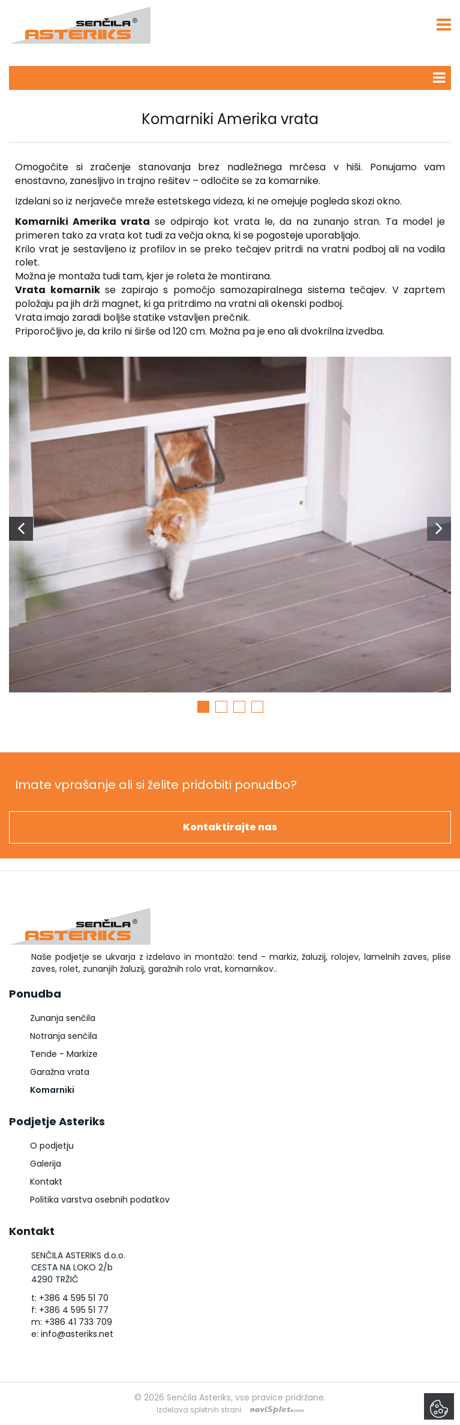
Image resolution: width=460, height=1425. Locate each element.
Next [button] (439, 529)
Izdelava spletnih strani (199, 1410)
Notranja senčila (63, 1036)
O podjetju (52, 1146)
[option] (230, 529)
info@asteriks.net (77, 1334)
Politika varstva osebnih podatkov (100, 1200)
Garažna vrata (59, 1072)
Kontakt (46, 1182)
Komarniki (52, 1090)
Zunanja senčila (62, 1018)
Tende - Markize (64, 1054)
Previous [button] (21, 529)
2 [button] (221, 707)
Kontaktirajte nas (230, 827)
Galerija (45, 1164)
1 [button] (203, 707)
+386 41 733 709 (78, 1322)
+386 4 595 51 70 (74, 1298)
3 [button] (239, 707)
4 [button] (257, 707)
